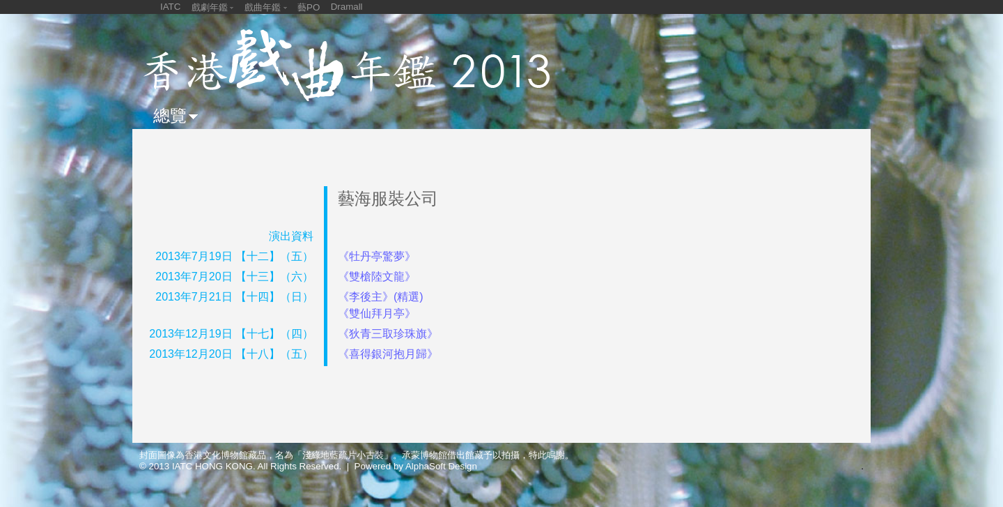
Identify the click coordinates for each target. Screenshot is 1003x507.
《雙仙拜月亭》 (377, 313)
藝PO (308, 7)
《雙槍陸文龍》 (377, 276)
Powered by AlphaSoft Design (416, 466)
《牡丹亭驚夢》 (377, 256)
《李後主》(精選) (380, 297)
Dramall (347, 6)
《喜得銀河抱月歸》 (388, 354)
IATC (170, 6)
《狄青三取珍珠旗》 (388, 334)
